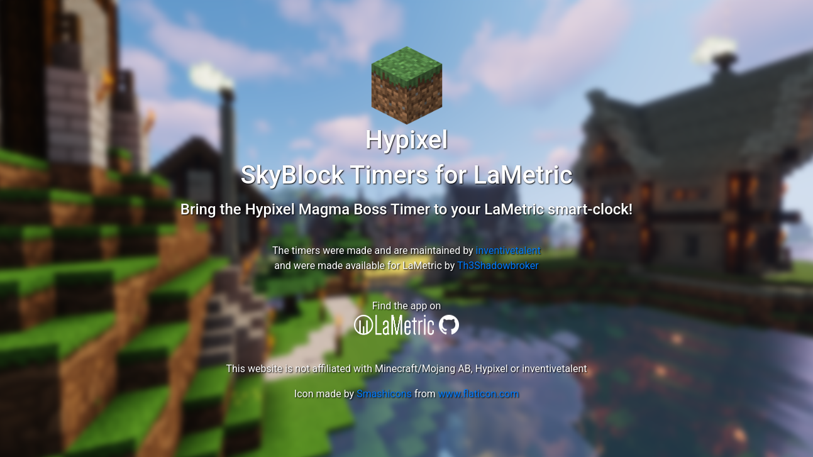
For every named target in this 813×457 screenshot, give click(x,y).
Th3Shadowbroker (498, 266)
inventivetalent (508, 250)
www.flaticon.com (478, 394)
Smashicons (384, 394)
